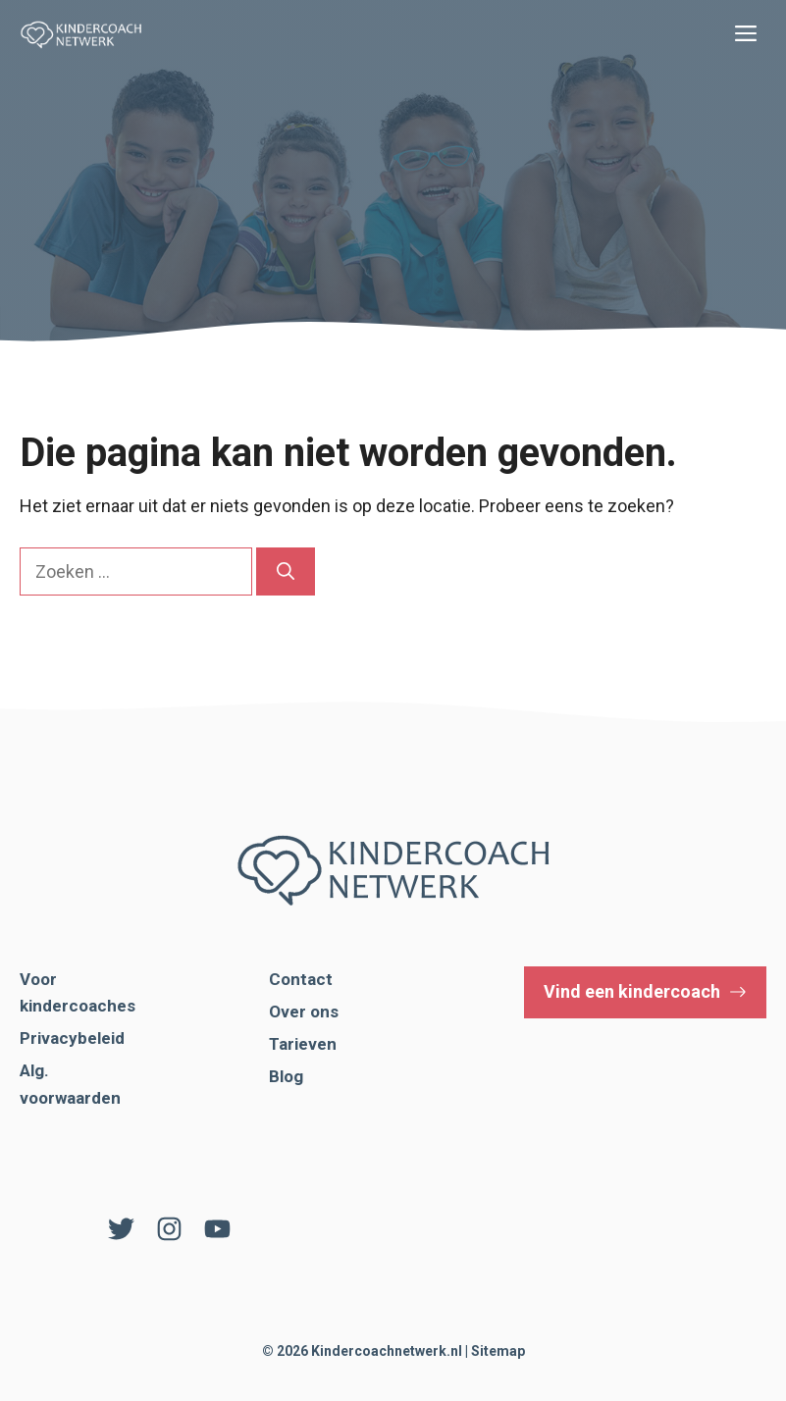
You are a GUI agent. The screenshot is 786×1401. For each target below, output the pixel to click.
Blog (286, 1076)
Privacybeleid (72, 1038)
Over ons (304, 1011)
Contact (301, 979)
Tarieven (303, 1044)
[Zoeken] (285, 571)
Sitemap (498, 1351)
